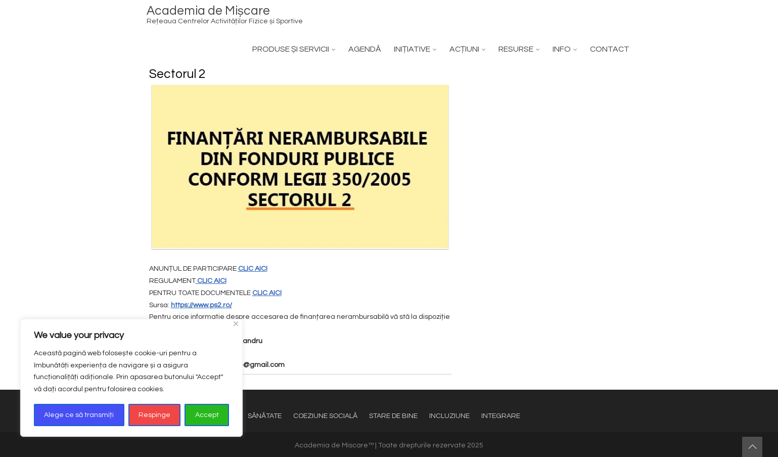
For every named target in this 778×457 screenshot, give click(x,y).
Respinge (154, 415)
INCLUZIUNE (449, 416)
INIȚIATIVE (412, 49)
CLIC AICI (252, 268)
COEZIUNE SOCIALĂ (325, 416)
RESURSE (515, 49)
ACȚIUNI (464, 49)
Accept (207, 415)
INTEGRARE (500, 416)
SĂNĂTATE (265, 416)
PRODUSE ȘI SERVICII (290, 49)
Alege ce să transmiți (79, 415)
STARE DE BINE (393, 416)
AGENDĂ (364, 49)
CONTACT (609, 49)
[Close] (236, 323)
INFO (562, 49)
